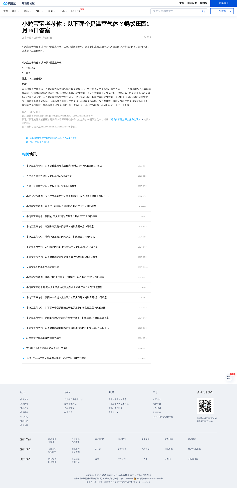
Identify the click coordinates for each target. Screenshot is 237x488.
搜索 (203, 11)
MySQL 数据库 (194, 449)
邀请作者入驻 (70, 404)
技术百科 (24, 421)
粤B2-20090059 (127, 478)
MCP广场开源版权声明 (163, 417)
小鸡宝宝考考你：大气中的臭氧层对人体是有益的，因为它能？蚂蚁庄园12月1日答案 (67, 196)
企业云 (98, 449)
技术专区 (24, 425)
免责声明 (157, 404)
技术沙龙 (24, 408)
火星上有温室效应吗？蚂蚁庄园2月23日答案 (49, 176)
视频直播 (76, 442)
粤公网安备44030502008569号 (150, 478)
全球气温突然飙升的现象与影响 (42, 267)
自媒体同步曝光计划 (73, 399)
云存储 (51, 442)
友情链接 (157, 412)
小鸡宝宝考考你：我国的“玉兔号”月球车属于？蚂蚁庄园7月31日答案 (61, 216)
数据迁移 (76, 462)
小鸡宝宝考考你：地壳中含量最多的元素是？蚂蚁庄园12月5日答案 (60, 236)
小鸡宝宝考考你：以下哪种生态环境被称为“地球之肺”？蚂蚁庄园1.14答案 (64, 165)
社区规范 (157, 399)
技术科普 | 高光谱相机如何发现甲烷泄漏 (47, 348)
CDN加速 (122, 449)
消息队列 (122, 439)
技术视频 (24, 412)
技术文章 (24, 399)
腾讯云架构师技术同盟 (119, 404)
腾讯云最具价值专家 (118, 399)
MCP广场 (76, 10)
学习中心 (24, 417)
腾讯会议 (76, 449)
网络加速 (146, 439)
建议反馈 (192, 3)
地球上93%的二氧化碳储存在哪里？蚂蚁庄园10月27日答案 (56, 358)
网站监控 (52, 462)
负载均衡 (76, 459)
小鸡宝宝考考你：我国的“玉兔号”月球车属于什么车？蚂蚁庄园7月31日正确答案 (67, 318)
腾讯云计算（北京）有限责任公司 (101, 482)
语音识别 (76, 452)
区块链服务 (100, 439)
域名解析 (192, 439)
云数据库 (169, 439)
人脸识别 (52, 449)
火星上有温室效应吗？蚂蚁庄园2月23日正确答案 (51, 186)
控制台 (203, 3)
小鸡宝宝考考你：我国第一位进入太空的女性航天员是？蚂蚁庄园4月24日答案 (66, 297)
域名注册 (52, 439)
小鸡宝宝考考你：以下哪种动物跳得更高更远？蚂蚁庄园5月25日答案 (61, 257)
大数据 (168, 459)
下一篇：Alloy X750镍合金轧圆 (35, 142)
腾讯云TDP (113, 412)
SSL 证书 (52, 452)
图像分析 (169, 449)
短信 (97, 459)
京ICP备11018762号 (141, 482)
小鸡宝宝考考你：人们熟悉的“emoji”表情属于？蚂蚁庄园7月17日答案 (62, 247)
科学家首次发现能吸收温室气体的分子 (46, 338)
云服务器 (76, 439)
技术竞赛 (68, 412)
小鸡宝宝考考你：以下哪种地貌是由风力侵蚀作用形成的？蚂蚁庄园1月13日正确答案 (67, 328)
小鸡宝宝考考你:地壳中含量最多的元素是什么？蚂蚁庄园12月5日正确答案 (64, 287)
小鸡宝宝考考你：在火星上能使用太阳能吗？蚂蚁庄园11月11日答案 (61, 206)
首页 (5, 11)
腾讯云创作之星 (116, 408)
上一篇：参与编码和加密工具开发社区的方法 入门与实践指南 (49, 138)
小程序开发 (193, 459)
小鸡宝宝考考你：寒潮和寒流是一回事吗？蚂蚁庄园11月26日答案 (60, 226)
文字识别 (122, 459)
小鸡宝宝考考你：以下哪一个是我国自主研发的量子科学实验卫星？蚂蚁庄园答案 (67, 307)
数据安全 (52, 459)
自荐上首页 (69, 408)
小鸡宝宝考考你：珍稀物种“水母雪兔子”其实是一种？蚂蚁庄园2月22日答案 (65, 277)
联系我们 (157, 408)
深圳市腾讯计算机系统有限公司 (88, 478)
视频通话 (146, 449)
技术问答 (24, 404)
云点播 (145, 459)
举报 (147, 37)
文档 (181, 3)
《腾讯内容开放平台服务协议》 (124, 119)
